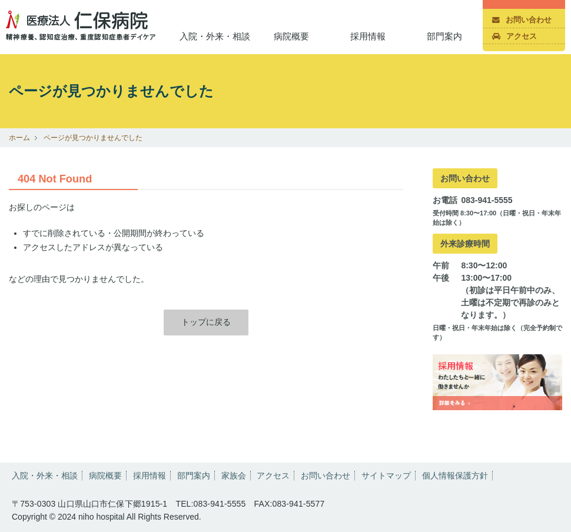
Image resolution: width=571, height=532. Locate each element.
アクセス (514, 36)
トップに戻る (206, 322)
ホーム (19, 138)
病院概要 (291, 36)
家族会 (233, 475)
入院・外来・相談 (215, 36)
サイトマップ (386, 475)
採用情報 (368, 36)
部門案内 (444, 36)
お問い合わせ (522, 20)
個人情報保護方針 (455, 475)
